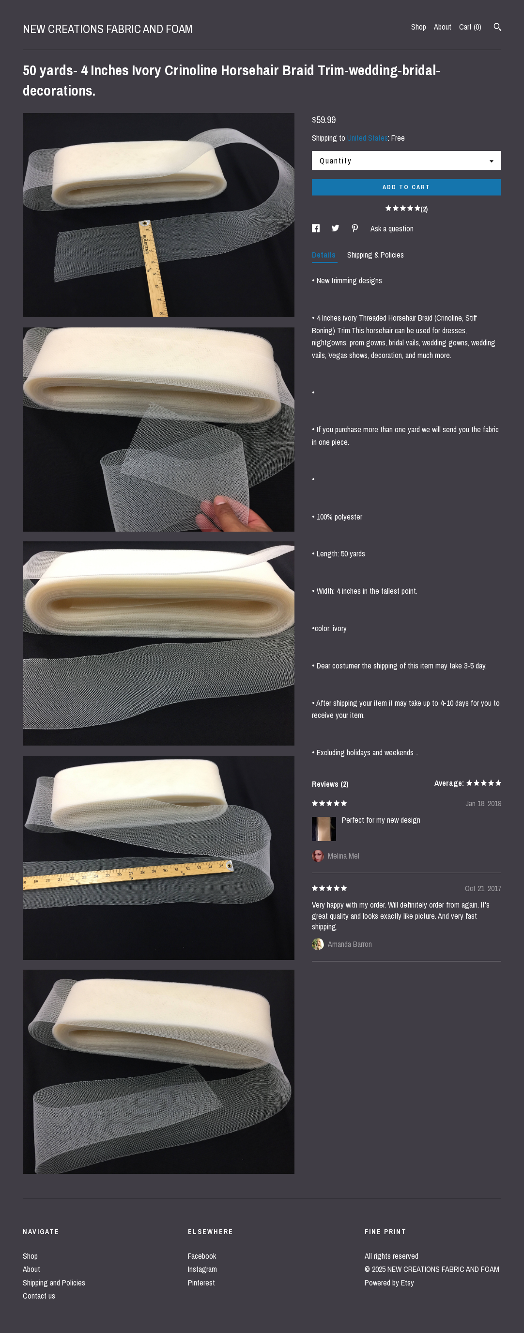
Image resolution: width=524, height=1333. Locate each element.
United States (367, 137)
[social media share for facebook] (317, 228)
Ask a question (392, 228)
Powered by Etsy (389, 1282)
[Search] (497, 28)
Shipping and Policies (54, 1282)
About (442, 26)
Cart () (470, 26)
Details (325, 254)
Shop (418, 26)
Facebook (202, 1256)
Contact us (39, 1295)
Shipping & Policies (375, 254)
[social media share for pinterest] (356, 228)
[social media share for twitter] (336, 228)
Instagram (202, 1269)
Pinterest (201, 1282)
